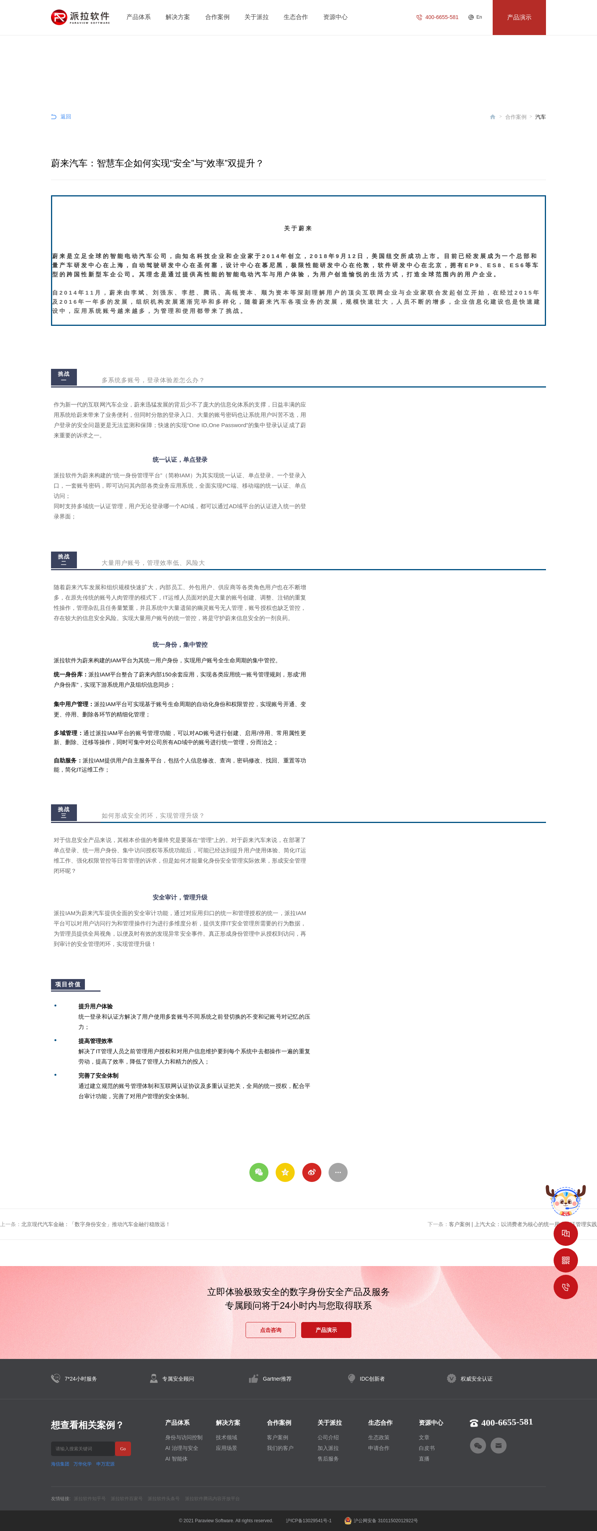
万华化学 (82, 1464)
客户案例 (277, 1437)
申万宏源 (105, 1464)
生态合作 (296, 17)
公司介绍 (328, 1437)
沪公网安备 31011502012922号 (381, 1521)
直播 (424, 1459)
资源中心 (335, 17)
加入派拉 (328, 1448)
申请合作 (378, 1448)
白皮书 (427, 1448)
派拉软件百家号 (127, 1498)
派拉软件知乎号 (90, 1498)
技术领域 (226, 1437)
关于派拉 (256, 17)
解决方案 (178, 17)
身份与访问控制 (184, 1437)
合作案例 (217, 17)
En (479, 17)
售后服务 (328, 1459)
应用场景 (226, 1448)
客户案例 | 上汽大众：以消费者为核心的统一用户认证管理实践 (523, 1224)
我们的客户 (280, 1448)
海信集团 (60, 1464)
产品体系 (138, 17)
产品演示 (326, 1330)
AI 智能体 (176, 1459)
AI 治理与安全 (181, 1448)
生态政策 (378, 1437)
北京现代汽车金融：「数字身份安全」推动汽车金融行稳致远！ (96, 1224)
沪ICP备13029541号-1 (309, 1520)
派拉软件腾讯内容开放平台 (212, 1498)
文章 (424, 1437)
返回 (66, 116)
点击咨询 (270, 1330)
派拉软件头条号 (164, 1498)
